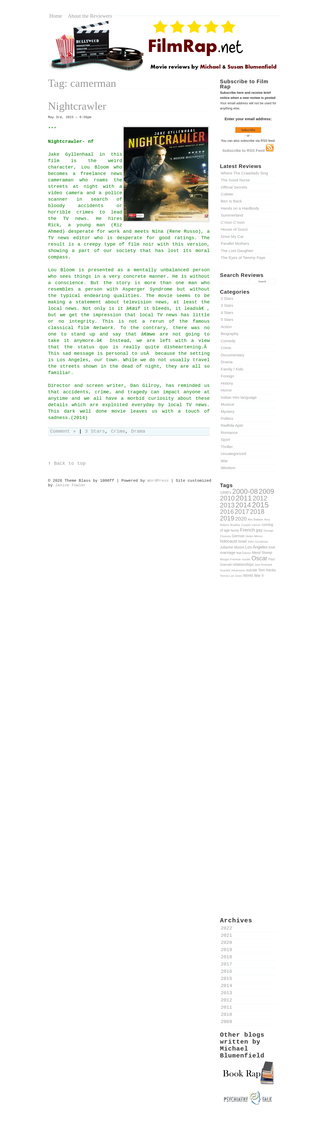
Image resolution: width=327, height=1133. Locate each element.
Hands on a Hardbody (240, 208)
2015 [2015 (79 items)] (260, 504)
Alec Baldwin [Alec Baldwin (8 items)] (255, 519)
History (227, 383)
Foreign (227, 376)
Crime (226, 348)
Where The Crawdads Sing (244, 173)
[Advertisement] (248, 671)
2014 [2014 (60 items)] (243, 505)
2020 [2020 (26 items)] (241, 519)
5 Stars (227, 319)
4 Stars (227, 312)
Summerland (232, 215)
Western (228, 468)
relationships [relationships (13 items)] (243, 564)
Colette (227, 194)
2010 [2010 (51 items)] (227, 498)
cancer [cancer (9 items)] (256, 524)
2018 (226, 957)
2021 (226, 935)
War (224, 461)
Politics (227, 418)
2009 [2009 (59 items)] (266, 491)
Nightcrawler (77, 106)
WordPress (158, 480)
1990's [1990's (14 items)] (225, 492)
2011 (226, 1007)
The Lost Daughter (237, 250)
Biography (229, 333)
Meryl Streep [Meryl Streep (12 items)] (262, 553)
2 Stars (227, 298)
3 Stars (227, 305)
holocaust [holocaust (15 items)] (228, 541)
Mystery (228, 411)
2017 (226, 964)
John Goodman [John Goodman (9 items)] (258, 541)
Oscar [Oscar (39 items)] (259, 558)
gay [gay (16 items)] (259, 530)
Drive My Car (232, 236)
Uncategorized (233, 453)
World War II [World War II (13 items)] (253, 575)
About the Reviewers (90, 16)
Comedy (228, 341)
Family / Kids (232, 369)
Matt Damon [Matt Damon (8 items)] (243, 552)
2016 (226, 971)
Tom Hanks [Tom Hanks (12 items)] (267, 570)
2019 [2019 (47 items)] (227, 518)
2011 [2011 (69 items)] (244, 498)
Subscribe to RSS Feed (248, 150)
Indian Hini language (239, 397)
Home (55, 16)
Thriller (227, 446)
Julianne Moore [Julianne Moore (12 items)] (232, 547)
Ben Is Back (231, 201)
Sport (225, 439)
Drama (227, 362)
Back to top (70, 463)
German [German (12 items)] (238, 536)
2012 (226, 1000)
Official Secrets (234, 187)
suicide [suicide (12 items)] (251, 570)
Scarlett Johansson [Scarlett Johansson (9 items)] (232, 570)
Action (226, 326)
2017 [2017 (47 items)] (242, 511)
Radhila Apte (232, 425)
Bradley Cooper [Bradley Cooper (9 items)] (240, 524)
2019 (226, 950)
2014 (226, 986)
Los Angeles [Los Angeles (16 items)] (256, 547)
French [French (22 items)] (247, 530)
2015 (226, 978)
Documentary (232, 355)
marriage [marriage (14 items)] (227, 552)
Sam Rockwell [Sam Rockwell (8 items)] (263, 564)
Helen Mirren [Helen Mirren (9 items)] (254, 536)
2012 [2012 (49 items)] (260, 498)
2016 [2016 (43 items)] (227, 511)
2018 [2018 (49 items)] (257, 511)
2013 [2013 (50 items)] (227, 505)
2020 (226, 942)
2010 (226, 1014)
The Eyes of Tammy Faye (243, 257)
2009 (226, 1022)
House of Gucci (234, 229)
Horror (226, 390)
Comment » (63, 431)
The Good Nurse (235, 180)
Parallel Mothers (235, 243)
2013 (226, 993)
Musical (227, 404)
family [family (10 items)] (235, 530)
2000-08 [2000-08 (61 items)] (245, 491)
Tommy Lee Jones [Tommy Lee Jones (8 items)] (231, 575)
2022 (226, 928)
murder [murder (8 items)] (246, 559)
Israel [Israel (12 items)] (242, 541)
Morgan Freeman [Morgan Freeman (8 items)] (230, 559)
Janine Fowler (70, 485)
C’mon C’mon (233, 222)
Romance (229, 432)
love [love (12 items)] (272, 547)
